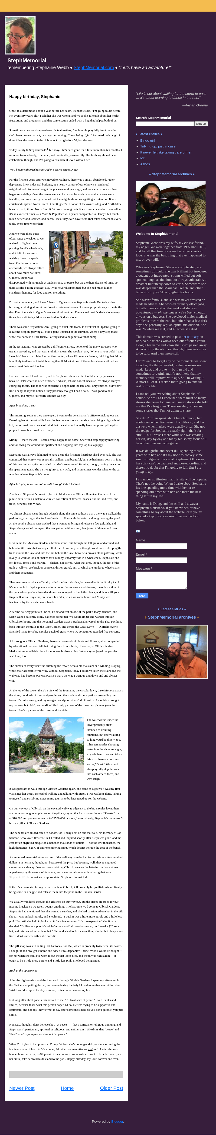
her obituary (190, 337)
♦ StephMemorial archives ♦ (172, 174)
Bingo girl (147, 140)
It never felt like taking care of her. (166, 152)
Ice (142, 158)
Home (67, 1088)
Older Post (111, 1088)
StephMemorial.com (94, 67)
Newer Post (22, 1088)
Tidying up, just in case (158, 146)
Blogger (117, 1121)
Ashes (145, 164)
